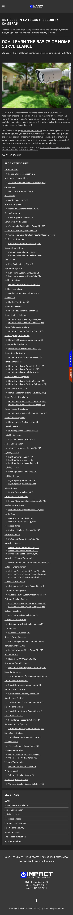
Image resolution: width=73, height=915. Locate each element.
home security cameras (31, 130)
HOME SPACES (32, 857)
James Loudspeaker (14, 809)
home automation (13, 841)
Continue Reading (11, 155)
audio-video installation (15, 836)
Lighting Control (12, 814)
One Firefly (59, 908)
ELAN (7, 800)
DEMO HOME (25, 861)
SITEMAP (50, 861)
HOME (7, 857)
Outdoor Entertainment (15, 823)
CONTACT (38, 861)
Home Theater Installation (16, 805)
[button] (3, 6)
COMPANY (18, 857)
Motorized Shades (13, 818)
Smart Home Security (14, 827)
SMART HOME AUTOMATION (55, 857)
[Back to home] (36, 6)
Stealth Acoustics (12, 832)
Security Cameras (28, 150)
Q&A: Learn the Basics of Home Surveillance (36, 44)
